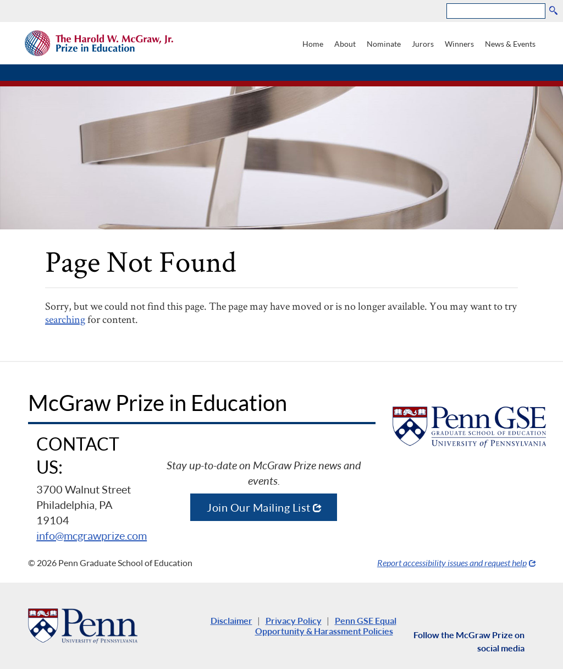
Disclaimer (231, 620)
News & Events (510, 43)
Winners (459, 43)
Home (312, 43)
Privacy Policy (294, 620)
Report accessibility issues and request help (452, 562)
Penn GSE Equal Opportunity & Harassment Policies (325, 625)
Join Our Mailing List (259, 507)
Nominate (384, 43)
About (345, 43)
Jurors (423, 43)
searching (65, 319)
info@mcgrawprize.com (91, 535)
